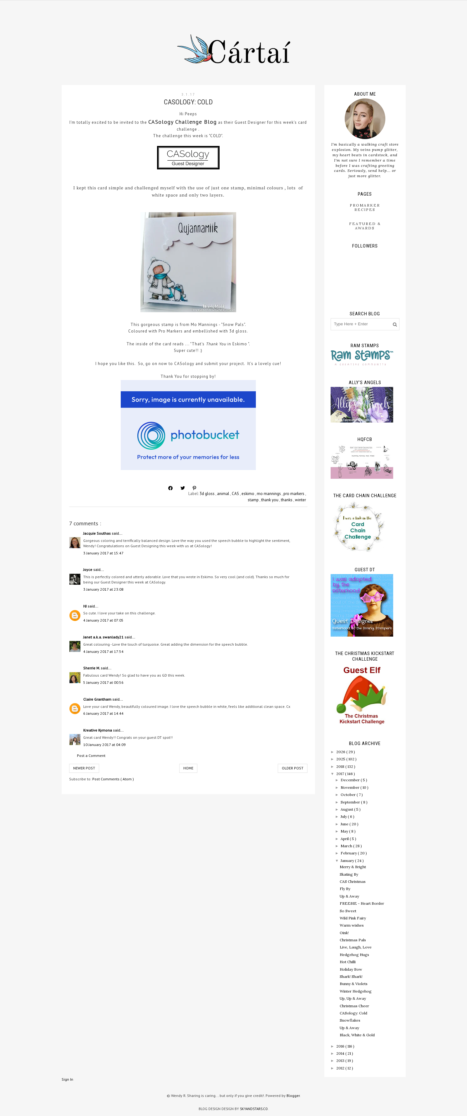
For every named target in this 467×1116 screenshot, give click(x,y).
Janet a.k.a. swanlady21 (103, 637)
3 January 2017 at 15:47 (103, 553)
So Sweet (348, 910)
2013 (340, 1060)
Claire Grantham (97, 699)
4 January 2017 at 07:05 (103, 620)
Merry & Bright (353, 866)
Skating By (349, 874)
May (345, 831)
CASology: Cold (353, 1013)
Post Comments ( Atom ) (113, 779)
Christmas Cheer (354, 1005)
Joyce (88, 569)
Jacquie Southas (97, 533)
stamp (254, 500)
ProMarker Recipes (365, 207)
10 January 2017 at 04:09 (104, 744)
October (349, 794)
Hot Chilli (348, 961)
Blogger (293, 1095)
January (348, 860)
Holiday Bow (351, 969)
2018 (340, 766)
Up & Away (349, 896)
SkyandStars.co (254, 1109)
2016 (340, 1046)
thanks (287, 500)
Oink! (344, 932)
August (347, 809)
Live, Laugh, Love (356, 947)
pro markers (294, 493)
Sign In (67, 1079)
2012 (340, 1068)
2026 (341, 751)
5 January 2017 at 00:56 (103, 682)
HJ (85, 606)
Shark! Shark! (351, 976)
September (351, 802)
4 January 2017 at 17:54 (103, 651)
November (350, 787)
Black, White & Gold (357, 1035)
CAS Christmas (353, 881)
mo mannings (269, 493)
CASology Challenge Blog (182, 121)
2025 (341, 759)
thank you (270, 500)
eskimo (248, 493)
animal (223, 493)
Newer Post (84, 768)
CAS (236, 493)
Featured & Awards (365, 225)
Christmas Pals (353, 940)
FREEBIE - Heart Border (362, 903)
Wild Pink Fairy (353, 918)
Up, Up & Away (353, 998)
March (347, 845)
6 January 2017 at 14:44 (103, 713)
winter (300, 500)
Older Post (292, 768)
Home (188, 768)
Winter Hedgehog (356, 991)
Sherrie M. (92, 668)
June (345, 824)
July (344, 816)
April (345, 838)
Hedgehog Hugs (354, 954)
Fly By (345, 888)
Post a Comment (91, 755)
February (349, 853)
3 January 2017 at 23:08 (103, 589)
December (351, 780)
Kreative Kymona (98, 730)
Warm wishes (352, 925)
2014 (340, 1053)
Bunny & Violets (354, 983)
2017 (340, 773)
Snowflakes (350, 1020)
